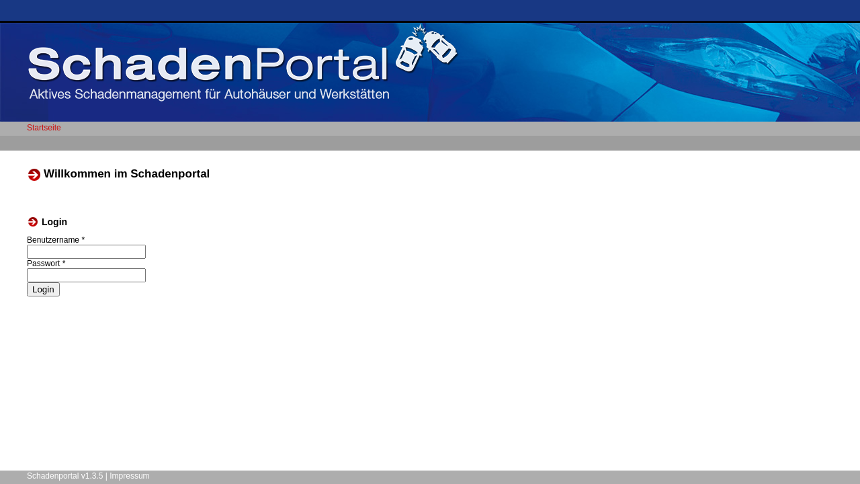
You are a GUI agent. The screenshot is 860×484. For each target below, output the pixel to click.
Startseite (44, 127)
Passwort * (46, 263)
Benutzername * (56, 240)
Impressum (129, 476)
